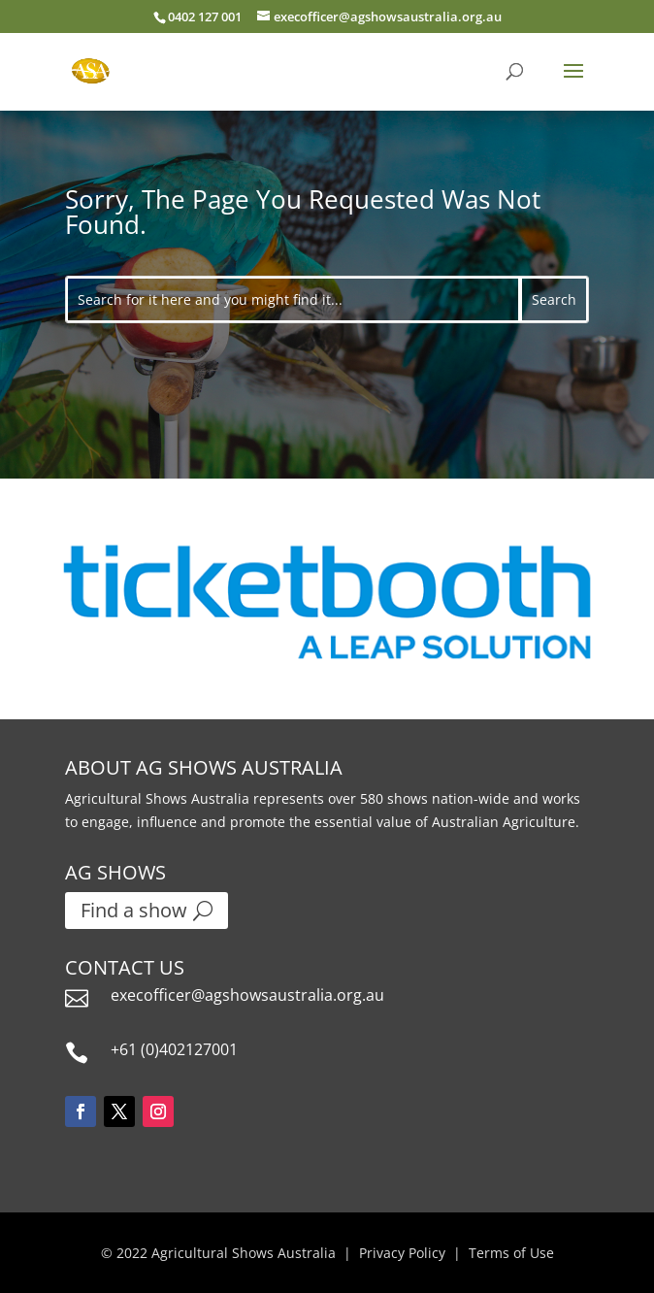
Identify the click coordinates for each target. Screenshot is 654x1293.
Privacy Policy (402, 1252)
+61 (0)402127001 (174, 1049)
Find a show (134, 910)
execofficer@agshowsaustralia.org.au (247, 995)
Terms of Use (511, 1252)
